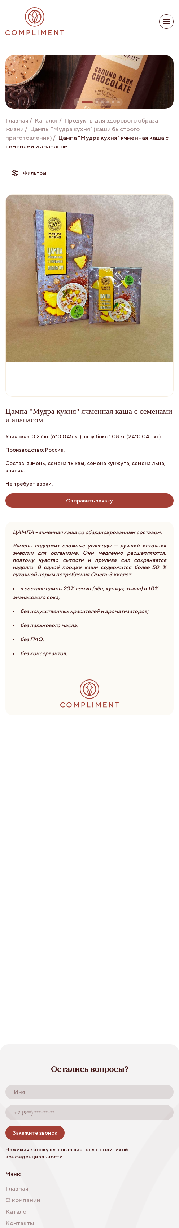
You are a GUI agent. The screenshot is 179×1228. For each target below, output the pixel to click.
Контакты (19, 1223)
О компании (22, 1199)
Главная (17, 120)
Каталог (46, 120)
